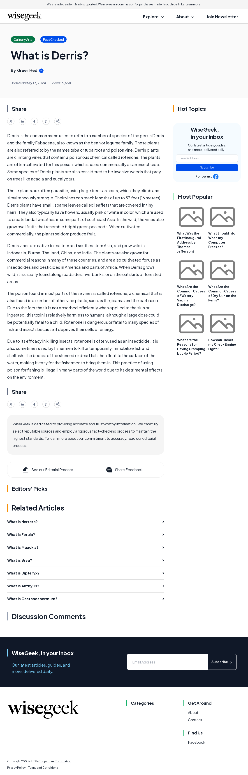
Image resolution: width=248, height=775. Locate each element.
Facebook (196, 742)
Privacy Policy (16, 767)
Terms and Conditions (43, 767)
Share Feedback (124, 469)
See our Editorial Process (47, 469)
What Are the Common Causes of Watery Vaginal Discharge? (191, 296)
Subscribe (207, 167)
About (193, 712)
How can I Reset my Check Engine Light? (222, 344)
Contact (195, 719)
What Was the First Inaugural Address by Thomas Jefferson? (189, 242)
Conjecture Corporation (54, 761)
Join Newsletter (222, 16)
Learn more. (193, 4)
